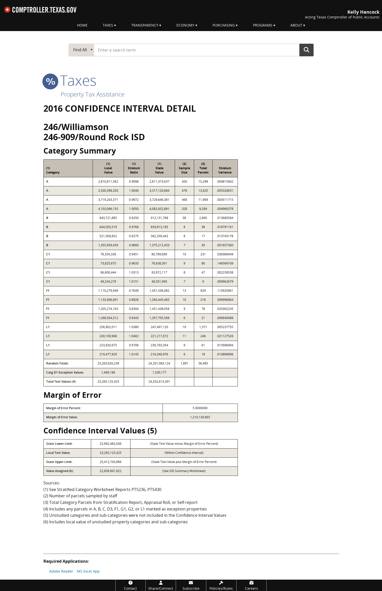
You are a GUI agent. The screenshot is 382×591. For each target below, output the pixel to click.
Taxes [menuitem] (108, 25)
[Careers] (252, 585)
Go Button (306, 50)
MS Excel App (88, 571)
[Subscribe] (191, 585)
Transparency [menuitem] (144, 25)
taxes (69, 80)
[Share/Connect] (161, 585)
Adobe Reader (61, 571)
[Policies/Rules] (221, 585)
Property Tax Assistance (92, 94)
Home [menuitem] (82, 25)
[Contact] (131, 585)
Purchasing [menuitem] (224, 25)
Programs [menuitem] (262, 25)
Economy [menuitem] (185, 25)
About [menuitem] (296, 25)
